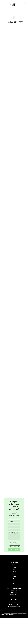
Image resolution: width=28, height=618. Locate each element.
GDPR (12, 613)
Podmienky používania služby (9, 614)
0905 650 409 (13, 4)
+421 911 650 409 (15, 604)
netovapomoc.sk (7, 613)
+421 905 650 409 (15, 602)
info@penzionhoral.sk (15, 606)
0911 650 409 (13, 5)
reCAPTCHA (15, 613)
